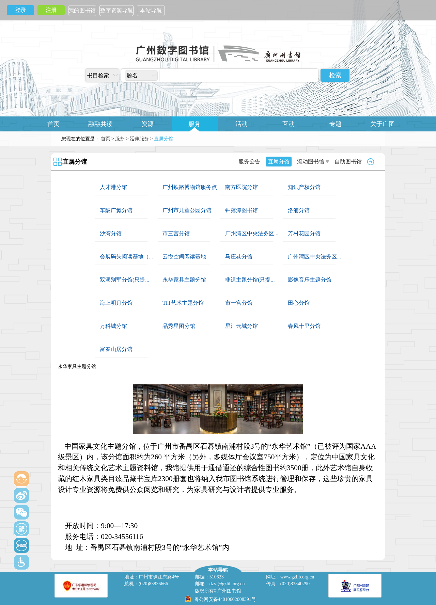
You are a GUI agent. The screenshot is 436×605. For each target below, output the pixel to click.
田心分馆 (299, 303)
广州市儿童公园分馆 (187, 210)
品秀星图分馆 (178, 326)
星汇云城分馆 (241, 326)
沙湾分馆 (111, 233)
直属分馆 (74, 161)
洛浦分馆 (299, 210)
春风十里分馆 (304, 326)
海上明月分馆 (116, 303)
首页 (53, 124)
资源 (147, 124)
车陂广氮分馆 (116, 210)
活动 (241, 124)
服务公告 (249, 161)
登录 (20, 10)
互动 (288, 124)
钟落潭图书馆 (241, 210)
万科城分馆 (113, 326)
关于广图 (382, 124)
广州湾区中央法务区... (251, 233)
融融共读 (100, 124)
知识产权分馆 (304, 187)
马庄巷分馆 (238, 256)
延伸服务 (139, 138)
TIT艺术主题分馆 (183, 303)
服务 (194, 124)
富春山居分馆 (116, 349)
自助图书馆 (348, 161)
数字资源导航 (116, 10)
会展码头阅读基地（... (126, 256)
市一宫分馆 (238, 303)
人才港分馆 (113, 187)
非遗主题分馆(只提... (250, 280)
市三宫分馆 (176, 233)
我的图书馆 (82, 10)
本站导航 (151, 10)
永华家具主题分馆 (184, 280)
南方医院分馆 (241, 187)
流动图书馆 (310, 161)
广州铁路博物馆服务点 (189, 187)
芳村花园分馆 (304, 233)
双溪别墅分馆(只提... (124, 280)
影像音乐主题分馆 (309, 280)
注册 (51, 10)
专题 (335, 124)
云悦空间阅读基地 (184, 256)
